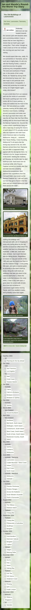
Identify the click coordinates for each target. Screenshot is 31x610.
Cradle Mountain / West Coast (16, 462)
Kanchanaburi (11, 536)
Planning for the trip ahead (15, 361)
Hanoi (8, 565)
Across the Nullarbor (13, 492)
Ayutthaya (10, 526)
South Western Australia (15, 494)
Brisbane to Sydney (13, 397)
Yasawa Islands (12, 382)
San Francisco (11, 368)
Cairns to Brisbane (13, 392)
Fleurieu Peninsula (13, 486)
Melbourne (10, 452)
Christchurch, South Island (15, 428)
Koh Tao (9, 573)
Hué (8, 563)
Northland (10, 420)
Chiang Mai (10, 513)
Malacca (9, 597)
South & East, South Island (15, 434)
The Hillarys (10, 505)
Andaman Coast (12, 579)
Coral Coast (10, 379)
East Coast (10, 468)
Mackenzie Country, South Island (15, 438)
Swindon (9, 605)
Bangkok (9, 528)
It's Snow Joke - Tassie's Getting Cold (16, 346)
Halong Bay (10, 568)
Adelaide (9, 479)
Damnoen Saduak (13, 539)
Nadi (8, 376)
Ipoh (8, 587)
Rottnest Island (12, 508)
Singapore (8, 600)
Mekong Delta (11, 552)
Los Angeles (11, 371)
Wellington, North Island (14, 426)
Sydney (9, 405)
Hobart (9, 465)
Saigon (9, 550)
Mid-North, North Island (14, 423)
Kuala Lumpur (11, 589)
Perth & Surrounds (13, 497)
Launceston (10, 460)
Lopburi (9, 544)
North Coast (11, 471)
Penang (9, 584)
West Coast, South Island (15, 431)
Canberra (10, 449)
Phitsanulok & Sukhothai (15, 523)
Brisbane (9, 395)
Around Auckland (12, 413)
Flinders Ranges (12, 489)
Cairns (9, 389)
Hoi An (9, 560)
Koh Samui (10, 576)
